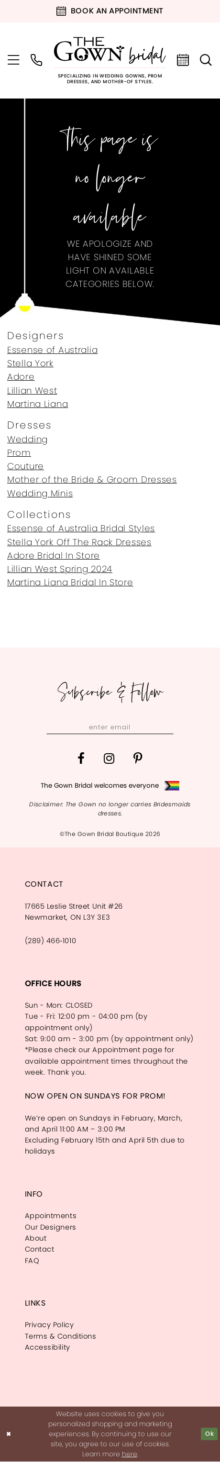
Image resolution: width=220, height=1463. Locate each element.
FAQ (32, 1261)
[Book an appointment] (110, 11)
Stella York (30, 363)
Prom (19, 453)
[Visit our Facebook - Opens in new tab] (81, 760)
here (129, 1455)
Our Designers (51, 1228)
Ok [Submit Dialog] (208, 1435)
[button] (13, 60)
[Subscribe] (170, 727)
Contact (40, 1250)
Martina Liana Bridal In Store (70, 582)
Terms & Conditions (61, 1337)
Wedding (27, 439)
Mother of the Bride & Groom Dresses (92, 479)
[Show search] (206, 60)
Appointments (51, 1217)
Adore (21, 377)
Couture (25, 466)
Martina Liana (37, 404)
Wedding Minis (40, 493)
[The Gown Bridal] (110, 61)
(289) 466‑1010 (51, 942)
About (36, 1239)
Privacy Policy (49, 1326)
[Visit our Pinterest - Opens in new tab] (138, 760)
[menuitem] (13, 60)
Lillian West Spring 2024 (59, 569)
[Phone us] (36, 60)
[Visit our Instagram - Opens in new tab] (109, 760)
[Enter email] (110, 727)
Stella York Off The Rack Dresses (79, 542)
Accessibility (47, 1348)
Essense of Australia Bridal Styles (81, 528)
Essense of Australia (52, 350)
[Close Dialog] (9, 1435)
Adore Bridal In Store (53, 555)
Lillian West (32, 390)
